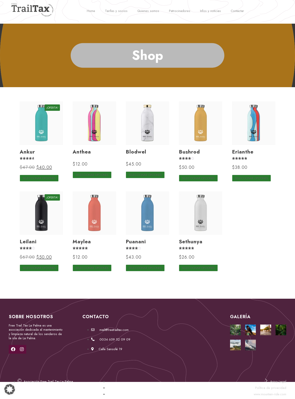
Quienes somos (148, 8)
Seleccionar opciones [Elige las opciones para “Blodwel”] (145, 175)
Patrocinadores (179, 8)
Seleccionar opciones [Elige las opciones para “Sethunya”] (198, 268)
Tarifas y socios (116, 8)
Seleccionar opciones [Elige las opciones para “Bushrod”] (198, 178)
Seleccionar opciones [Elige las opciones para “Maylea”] (92, 268)
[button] (9, 389)
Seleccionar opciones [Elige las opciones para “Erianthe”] (251, 178)
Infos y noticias (210, 8)
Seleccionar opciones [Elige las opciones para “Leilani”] (39, 268)
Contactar (237, 8)
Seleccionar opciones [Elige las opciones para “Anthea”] (92, 175)
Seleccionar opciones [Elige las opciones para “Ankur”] (39, 178)
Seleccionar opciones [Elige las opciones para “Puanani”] (145, 268)
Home (91, 8)
